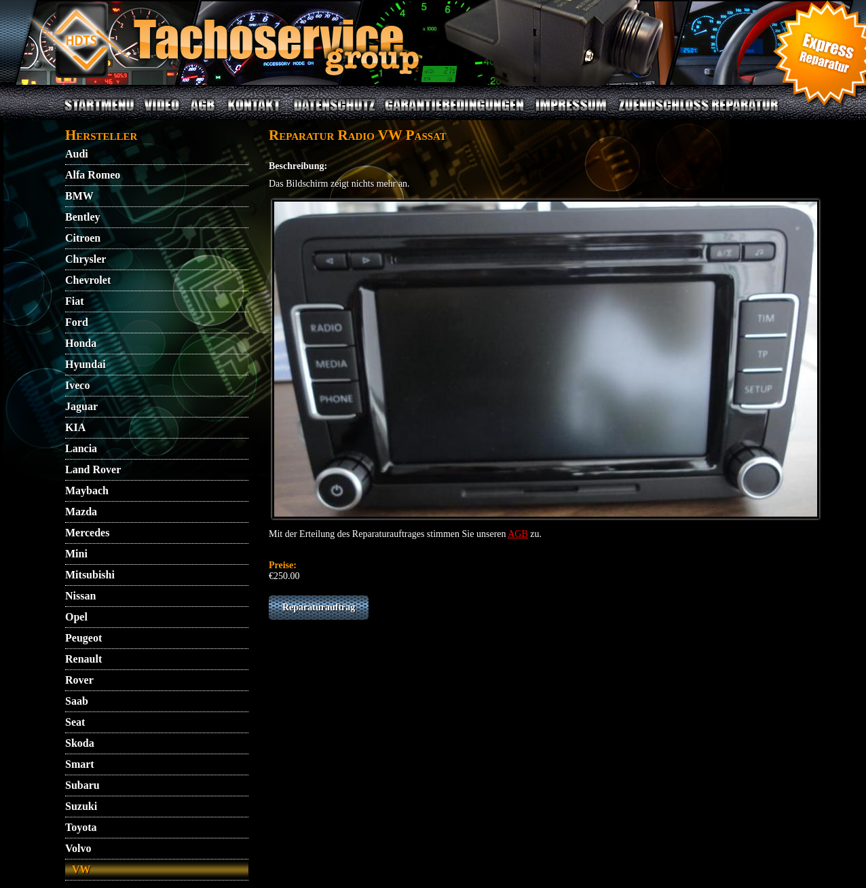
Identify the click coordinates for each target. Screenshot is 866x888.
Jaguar (81, 406)
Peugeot (83, 638)
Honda (80, 343)
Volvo (78, 848)
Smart (79, 764)
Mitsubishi (90, 574)
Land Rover (93, 469)
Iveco (77, 385)
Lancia (81, 448)
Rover (79, 680)
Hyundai (85, 364)
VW (81, 869)
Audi (76, 154)
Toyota (81, 827)
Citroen (82, 238)
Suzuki (81, 806)
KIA (75, 427)
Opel (76, 617)
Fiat (74, 301)
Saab (76, 701)
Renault (83, 659)
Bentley (82, 217)
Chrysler (85, 259)
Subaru (82, 785)
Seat (75, 722)
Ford (76, 322)
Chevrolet (88, 280)
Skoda (79, 743)
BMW (79, 196)
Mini (76, 553)
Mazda (81, 511)
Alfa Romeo (92, 175)
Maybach (87, 490)
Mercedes (87, 532)
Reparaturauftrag (318, 607)
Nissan (80, 596)
